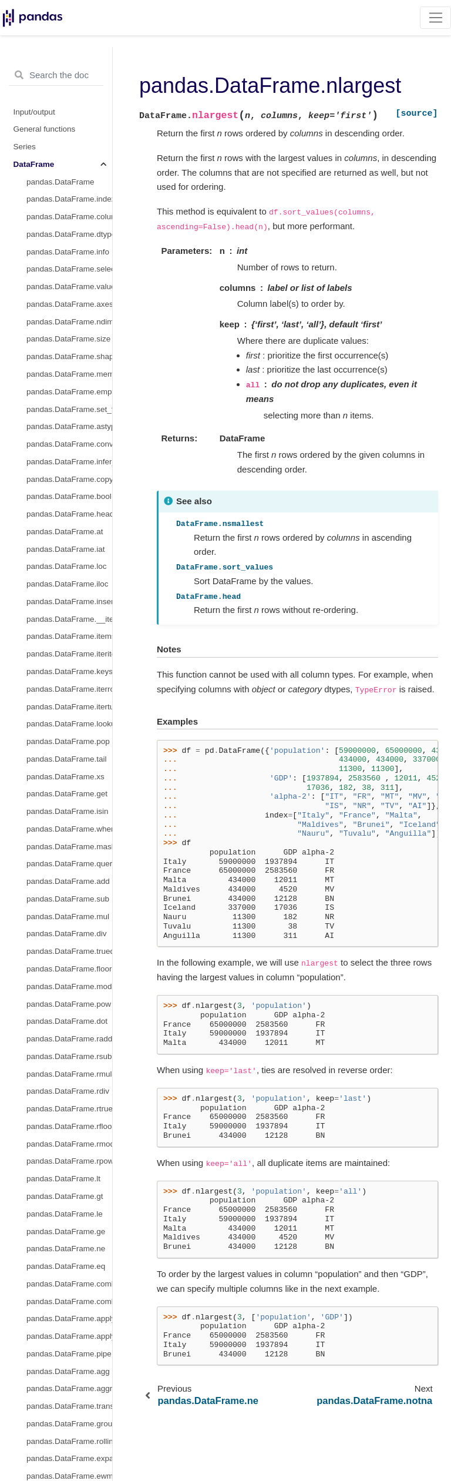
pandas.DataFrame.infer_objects (69, 461)
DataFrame (34, 164)
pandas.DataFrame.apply (69, 1318)
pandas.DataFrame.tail (66, 759)
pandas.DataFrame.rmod (69, 1144)
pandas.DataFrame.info (67, 251)
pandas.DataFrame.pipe (69, 1353)
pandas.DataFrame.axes (69, 304)
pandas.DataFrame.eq (65, 1266)
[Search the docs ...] (56, 75)
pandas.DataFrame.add (68, 881)
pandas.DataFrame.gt (64, 1196)
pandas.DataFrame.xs (65, 776)
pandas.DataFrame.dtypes (69, 234)
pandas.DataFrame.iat (65, 549)
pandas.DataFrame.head (69, 514)
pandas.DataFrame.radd (69, 1038)
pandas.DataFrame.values (69, 286)
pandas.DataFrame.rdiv (67, 1091)
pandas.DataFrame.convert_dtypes (69, 444)
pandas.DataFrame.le (64, 1213)
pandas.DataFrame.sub (67, 898)
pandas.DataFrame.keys (69, 671)
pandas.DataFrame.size (68, 338)
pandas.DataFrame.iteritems (69, 653)
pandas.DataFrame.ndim (69, 321)
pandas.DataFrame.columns (69, 216)
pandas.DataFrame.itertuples (69, 706)
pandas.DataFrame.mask (69, 846)
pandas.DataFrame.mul (67, 916)
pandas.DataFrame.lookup (69, 723)
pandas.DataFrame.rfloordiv (69, 1126)
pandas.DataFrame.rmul (69, 1074)
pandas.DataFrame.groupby (69, 1423)
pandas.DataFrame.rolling (69, 1441)
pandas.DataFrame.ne (65, 1248)
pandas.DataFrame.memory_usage (69, 374)
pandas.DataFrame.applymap (69, 1336)
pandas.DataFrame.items (69, 636)
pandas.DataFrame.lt (63, 1178)
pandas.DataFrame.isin (67, 811)
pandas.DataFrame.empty (69, 391)
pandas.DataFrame (60, 181)
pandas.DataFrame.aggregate (69, 1388)
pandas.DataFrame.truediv (69, 951)
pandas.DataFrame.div (66, 933)
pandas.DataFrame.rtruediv (69, 1108)
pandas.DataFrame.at (64, 531)
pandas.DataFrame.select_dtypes (69, 268)
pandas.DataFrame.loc (66, 566)
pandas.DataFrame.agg (68, 1371)
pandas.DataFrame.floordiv (69, 968)
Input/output (34, 112)
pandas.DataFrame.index (69, 199)
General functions (45, 129)
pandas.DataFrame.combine (69, 1283)
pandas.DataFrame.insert (69, 601)
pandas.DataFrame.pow (68, 1004)
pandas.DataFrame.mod (69, 986)
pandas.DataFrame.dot (66, 1021)
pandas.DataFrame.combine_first (69, 1301)
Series (25, 146)
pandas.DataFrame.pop (68, 741)
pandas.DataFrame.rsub (69, 1056)
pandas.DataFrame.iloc (67, 583)
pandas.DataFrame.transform (69, 1406)
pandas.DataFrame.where (69, 829)
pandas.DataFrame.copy (69, 479)
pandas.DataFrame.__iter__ (69, 619)
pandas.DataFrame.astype (69, 426)
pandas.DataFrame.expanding (69, 1458)
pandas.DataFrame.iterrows (69, 689)
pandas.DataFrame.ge (65, 1231)
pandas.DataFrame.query (69, 863)
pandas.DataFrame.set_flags (69, 409)
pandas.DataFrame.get (66, 793)
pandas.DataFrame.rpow (69, 1161)
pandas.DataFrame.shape (69, 356)
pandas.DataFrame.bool (69, 496)
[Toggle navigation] (435, 17)
